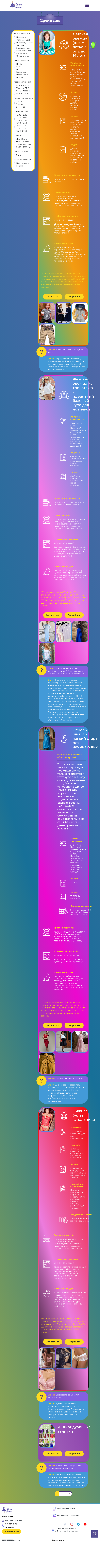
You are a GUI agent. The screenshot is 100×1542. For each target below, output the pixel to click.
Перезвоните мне (11, 1531)
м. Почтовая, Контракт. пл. (66, 1531)
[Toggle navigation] (87, 5)
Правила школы (58, 1540)
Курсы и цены (8, 1516)
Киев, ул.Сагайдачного (67, 1529)
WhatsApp (9, 1527)
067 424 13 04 (11, 1524)
